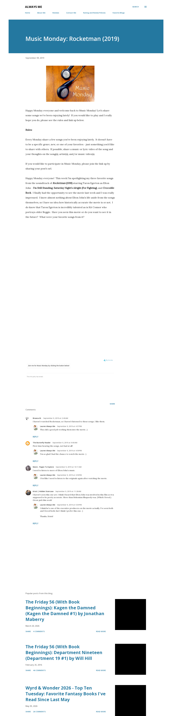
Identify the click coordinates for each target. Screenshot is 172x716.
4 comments (39, 631)
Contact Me (71, 13)
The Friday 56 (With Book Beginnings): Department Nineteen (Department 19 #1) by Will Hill (64, 652)
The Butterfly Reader (42, 442)
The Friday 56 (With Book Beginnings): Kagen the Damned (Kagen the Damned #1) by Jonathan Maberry (65, 610)
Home (27, 13)
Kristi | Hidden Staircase (43, 491)
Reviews (55, 13)
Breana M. (37, 418)
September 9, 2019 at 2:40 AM (55, 418)
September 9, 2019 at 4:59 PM (69, 450)
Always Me (33, 7)
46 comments (39, 670)
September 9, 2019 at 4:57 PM (69, 426)
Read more (101, 631)
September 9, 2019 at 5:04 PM (69, 505)
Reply (35, 436)
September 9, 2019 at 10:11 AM (69, 467)
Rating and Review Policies (94, 13)
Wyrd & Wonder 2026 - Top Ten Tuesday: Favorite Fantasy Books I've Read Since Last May (66, 693)
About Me (41, 13)
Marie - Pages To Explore (43, 467)
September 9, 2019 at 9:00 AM (64, 442)
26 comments (39, 711)
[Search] (135, 6)
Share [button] (112, 404)
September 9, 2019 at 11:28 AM (68, 491)
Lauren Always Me (47, 426)
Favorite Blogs (119, 13)
